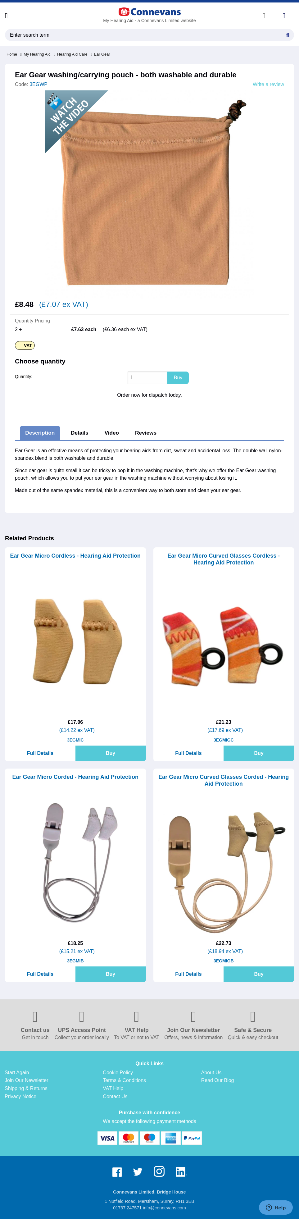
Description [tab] (40, 433)
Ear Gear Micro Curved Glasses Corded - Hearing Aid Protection (223, 780)
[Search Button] (288, 34)
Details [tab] (79, 433)
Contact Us (115, 1096)
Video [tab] (111, 433)
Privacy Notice (20, 1096)
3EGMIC (75, 739)
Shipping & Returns (26, 1088)
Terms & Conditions (124, 1080)
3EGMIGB (224, 960)
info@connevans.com (164, 1207)
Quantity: (23, 376)
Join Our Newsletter (26, 1080)
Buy (110, 753)
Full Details (40, 753)
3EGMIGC (224, 739)
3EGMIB (75, 960)
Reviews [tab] (145, 433)
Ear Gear (100, 54)
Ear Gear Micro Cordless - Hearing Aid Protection (75, 556)
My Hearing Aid (35, 54)
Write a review (268, 84)
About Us (211, 1072)
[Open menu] (6, 16)
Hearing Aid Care (71, 54)
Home (12, 54)
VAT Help (113, 1088)
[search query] (149, 35)
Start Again (17, 1072)
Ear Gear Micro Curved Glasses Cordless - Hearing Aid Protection (223, 559)
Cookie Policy (118, 1072)
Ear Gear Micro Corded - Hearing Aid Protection (75, 777)
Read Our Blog (217, 1080)
